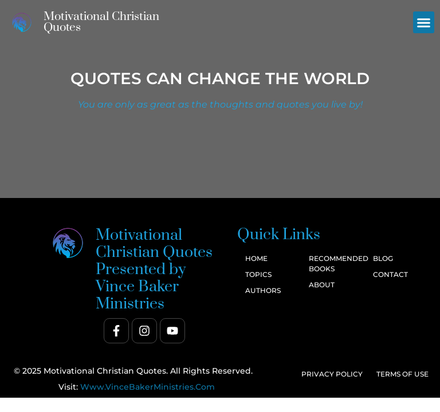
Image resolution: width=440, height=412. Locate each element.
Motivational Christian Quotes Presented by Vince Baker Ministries (154, 269)
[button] (424, 22)
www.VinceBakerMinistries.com (147, 387)
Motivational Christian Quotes (101, 22)
